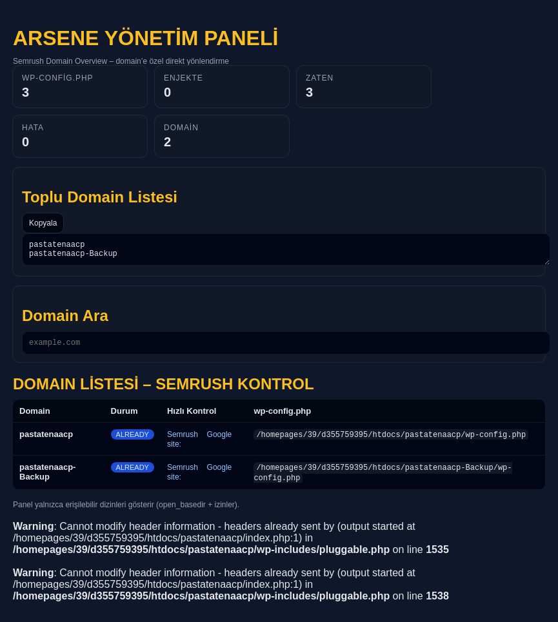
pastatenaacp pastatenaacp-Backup (286, 251)
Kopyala (43, 223)
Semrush (182, 440)
